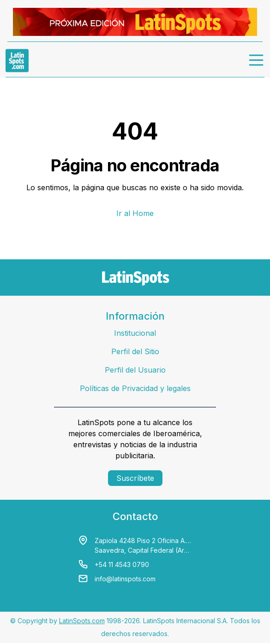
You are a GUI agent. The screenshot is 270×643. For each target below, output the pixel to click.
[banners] (135, 22)
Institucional (135, 333)
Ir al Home (135, 213)
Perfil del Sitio (135, 351)
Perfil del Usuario (135, 369)
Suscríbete (135, 478)
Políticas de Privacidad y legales (135, 388)
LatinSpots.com (82, 621)
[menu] (256, 60)
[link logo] (17, 60)
